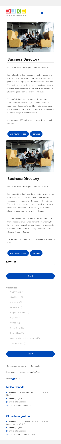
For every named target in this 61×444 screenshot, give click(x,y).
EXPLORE (36, 134)
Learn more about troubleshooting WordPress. (23, 372)
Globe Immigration (18, 416)
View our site (21, 402)
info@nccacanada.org (22, 405)
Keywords (11, 262)
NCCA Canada (15, 387)
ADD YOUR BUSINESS (18, 134)
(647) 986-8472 (20, 428)
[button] (57, 5)
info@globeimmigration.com (25, 434)
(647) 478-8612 (20, 399)
